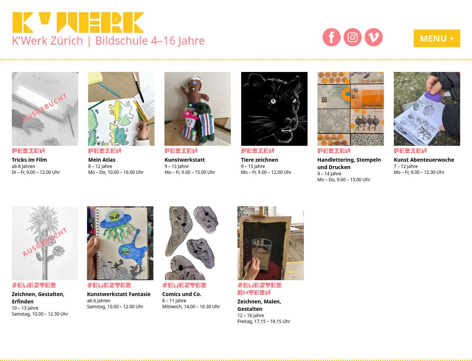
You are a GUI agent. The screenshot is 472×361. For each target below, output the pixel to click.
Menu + (437, 38)
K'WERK (78, 22)
